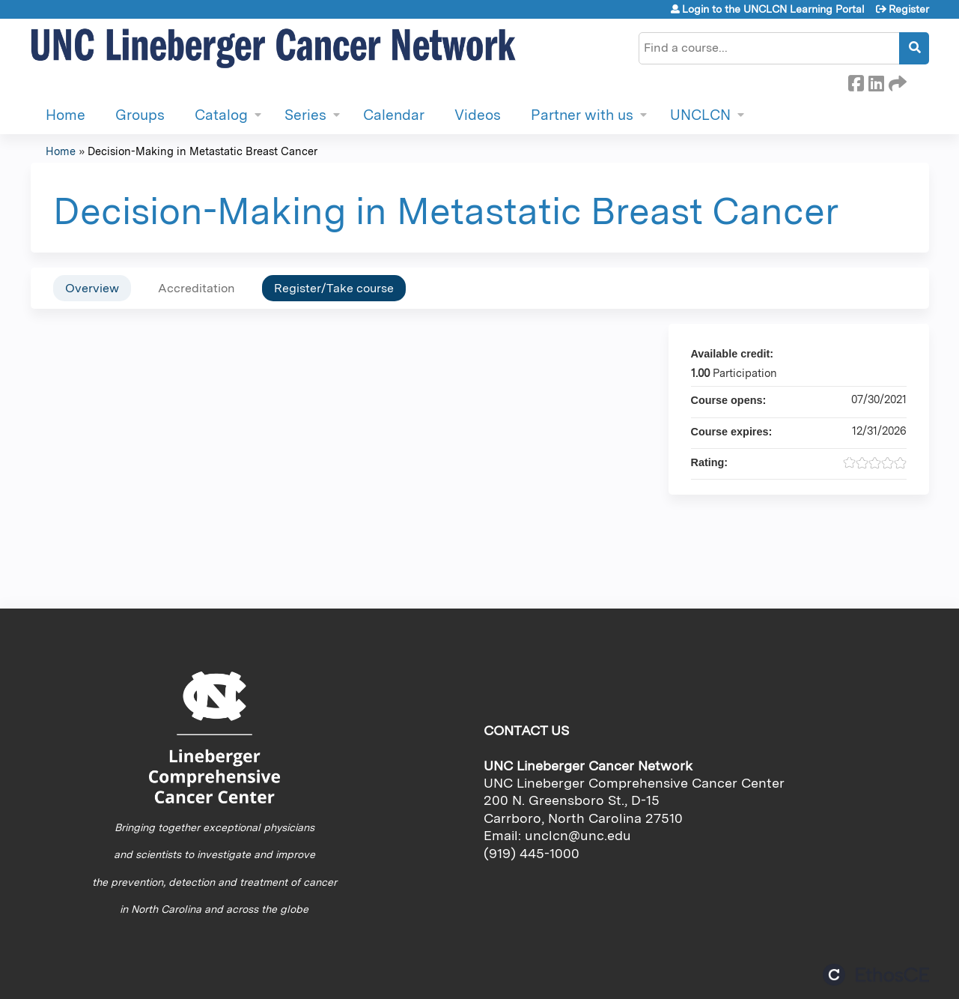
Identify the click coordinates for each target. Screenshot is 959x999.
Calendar (393, 115)
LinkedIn (875, 81)
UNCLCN (700, 115)
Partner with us (582, 115)
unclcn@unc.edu (578, 835)
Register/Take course (334, 288)
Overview (92, 288)
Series (305, 115)
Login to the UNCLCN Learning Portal (773, 9)
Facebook (855, 81)
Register (909, 9)
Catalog (221, 115)
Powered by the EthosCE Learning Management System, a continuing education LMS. (876, 975)
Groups (140, 115)
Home (65, 115)
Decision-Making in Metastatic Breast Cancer (202, 151)
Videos (477, 115)
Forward (896, 81)
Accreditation (196, 288)
